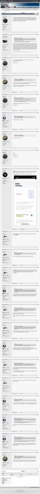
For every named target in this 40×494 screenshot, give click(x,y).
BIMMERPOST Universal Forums (15, 9)
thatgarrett (5, 16)
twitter (3, 474)
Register (37, 1)
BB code (2, 481)
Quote (36, 32)
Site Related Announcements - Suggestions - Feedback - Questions (26, 9)
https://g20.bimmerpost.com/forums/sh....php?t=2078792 (22, 41)
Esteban (4, 77)
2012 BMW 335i (4, 29)
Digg (21, 474)
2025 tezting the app (5, 299)
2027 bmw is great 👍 (5, 409)
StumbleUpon (4, 475)
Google (30, 474)
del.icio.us (13, 475)
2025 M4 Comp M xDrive (6, 244)
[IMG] (2, 482)
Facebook (13, 474)
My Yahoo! (22, 475)
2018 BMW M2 (4, 183)
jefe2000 (4, 170)
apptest (21, 265)
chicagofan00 (5, 36)
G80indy (4, 59)
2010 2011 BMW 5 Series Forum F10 (7, 9)
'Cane (4, 233)
